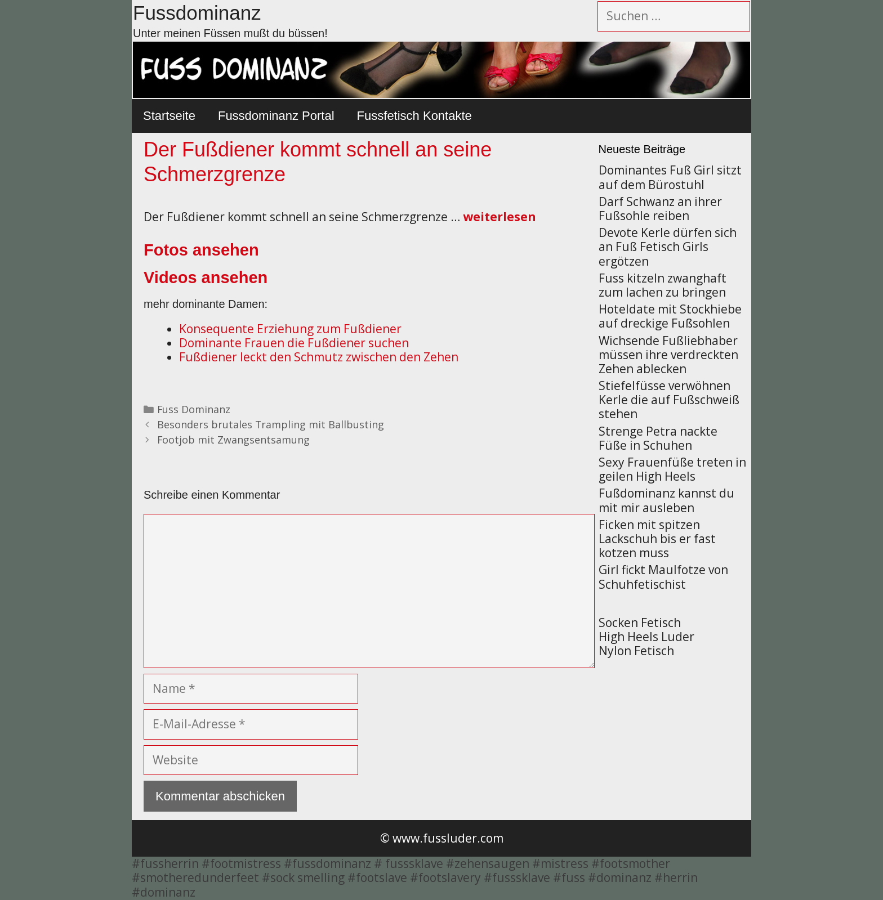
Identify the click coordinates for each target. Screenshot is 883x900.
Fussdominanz (197, 13)
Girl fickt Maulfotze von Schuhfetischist (663, 577)
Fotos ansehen (201, 250)
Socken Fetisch (640, 622)
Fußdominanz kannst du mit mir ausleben (666, 500)
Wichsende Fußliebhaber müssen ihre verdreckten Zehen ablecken (668, 355)
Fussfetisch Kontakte (414, 116)
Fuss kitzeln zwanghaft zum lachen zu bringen (662, 285)
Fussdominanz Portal (276, 116)
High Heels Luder (646, 636)
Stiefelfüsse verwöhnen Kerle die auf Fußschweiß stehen (669, 400)
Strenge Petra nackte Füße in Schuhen (658, 438)
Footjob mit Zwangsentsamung (233, 439)
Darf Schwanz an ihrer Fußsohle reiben (660, 208)
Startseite (169, 116)
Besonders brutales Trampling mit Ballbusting (270, 424)
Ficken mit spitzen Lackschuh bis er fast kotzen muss (657, 539)
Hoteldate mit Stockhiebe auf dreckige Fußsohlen (670, 316)
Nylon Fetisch (636, 651)
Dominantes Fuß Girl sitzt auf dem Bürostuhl (670, 177)
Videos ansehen (205, 277)
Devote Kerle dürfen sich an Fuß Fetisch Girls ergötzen (668, 246)
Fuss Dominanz (193, 409)
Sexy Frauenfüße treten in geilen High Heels (672, 469)
